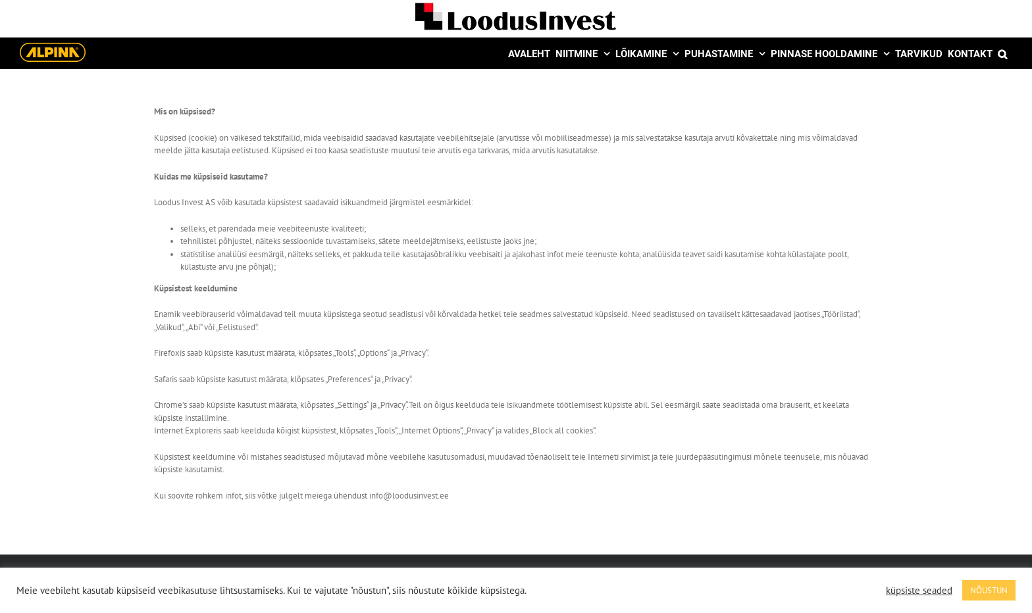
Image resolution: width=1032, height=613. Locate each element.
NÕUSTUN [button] (989, 590)
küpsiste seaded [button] (919, 591)
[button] (1002, 52)
